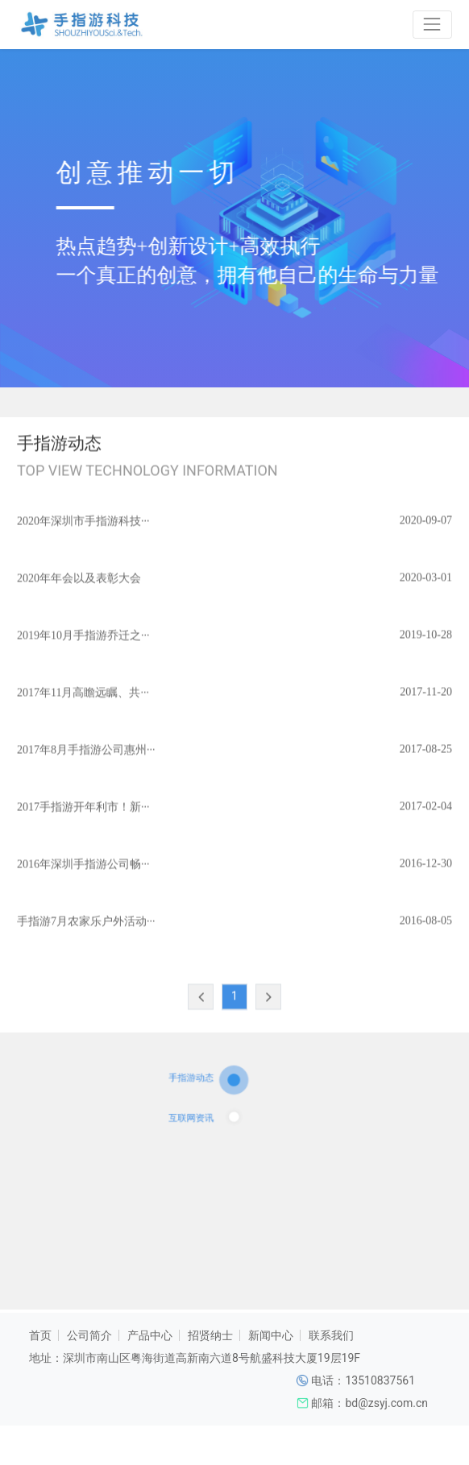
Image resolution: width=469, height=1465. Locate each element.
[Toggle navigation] (432, 24)
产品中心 (149, 1335)
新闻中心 (270, 1335)
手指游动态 (204, 1097)
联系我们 (331, 1335)
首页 (40, 1335)
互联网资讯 (204, 1125)
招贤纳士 (210, 1335)
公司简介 (89, 1335)
